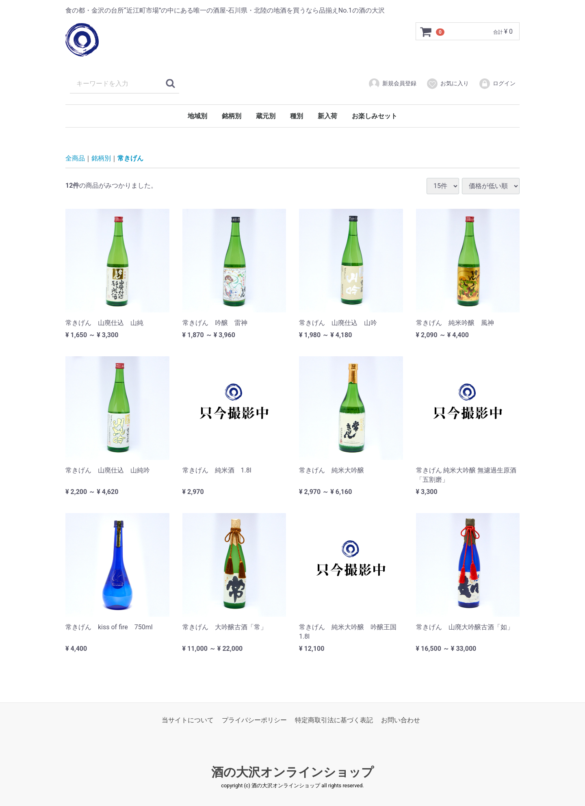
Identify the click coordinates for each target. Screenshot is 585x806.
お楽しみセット (374, 116)
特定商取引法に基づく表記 (334, 720)
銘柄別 (231, 116)
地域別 (197, 116)
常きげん (130, 158)
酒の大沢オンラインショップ (292, 772)
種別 (296, 116)
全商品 (75, 158)
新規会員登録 (392, 84)
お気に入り (447, 84)
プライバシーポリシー (254, 720)
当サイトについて (188, 720)
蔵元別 (265, 116)
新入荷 (327, 116)
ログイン (497, 84)
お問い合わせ (400, 720)
